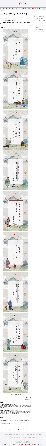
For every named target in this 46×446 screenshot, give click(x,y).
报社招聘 (14, 434)
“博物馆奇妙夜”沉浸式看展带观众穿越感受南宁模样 (22, 420)
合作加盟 (23, 434)
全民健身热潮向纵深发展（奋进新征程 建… (40, 16)
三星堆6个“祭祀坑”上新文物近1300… (39, 29)
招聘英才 (17, 434)
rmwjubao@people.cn (32, 437)
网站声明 (31, 434)
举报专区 (22, 8)
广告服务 (20, 434)
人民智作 (27, 429)
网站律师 (34, 434)
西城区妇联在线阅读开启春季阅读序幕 (5, 423)
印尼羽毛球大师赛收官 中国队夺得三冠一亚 (40, 20)
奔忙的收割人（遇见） (37, 27)
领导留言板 (14, 429)
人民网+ (5, 429)
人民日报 (1, 429)
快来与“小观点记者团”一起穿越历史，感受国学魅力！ (7, 420)
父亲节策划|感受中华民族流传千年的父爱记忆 (7, 404)
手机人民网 (10, 429)
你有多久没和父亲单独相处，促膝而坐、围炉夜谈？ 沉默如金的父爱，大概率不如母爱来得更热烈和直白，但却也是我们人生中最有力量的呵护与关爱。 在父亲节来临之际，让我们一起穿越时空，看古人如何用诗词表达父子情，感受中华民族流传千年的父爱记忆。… (15, 406)
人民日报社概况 (6, 434)
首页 (0, 8)
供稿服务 (25, 434)
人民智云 (23, 429)
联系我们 (40, 434)
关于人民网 (10, 434)
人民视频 (18, 429)
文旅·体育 (3, 10)
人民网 (1, 10)
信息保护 (37, 434)
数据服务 (28, 434)
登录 (44, 8)
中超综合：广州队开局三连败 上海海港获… (40, 31)
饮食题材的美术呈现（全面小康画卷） (39, 18)
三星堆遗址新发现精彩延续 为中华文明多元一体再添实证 (9, 410)
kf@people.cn (16, 437)
